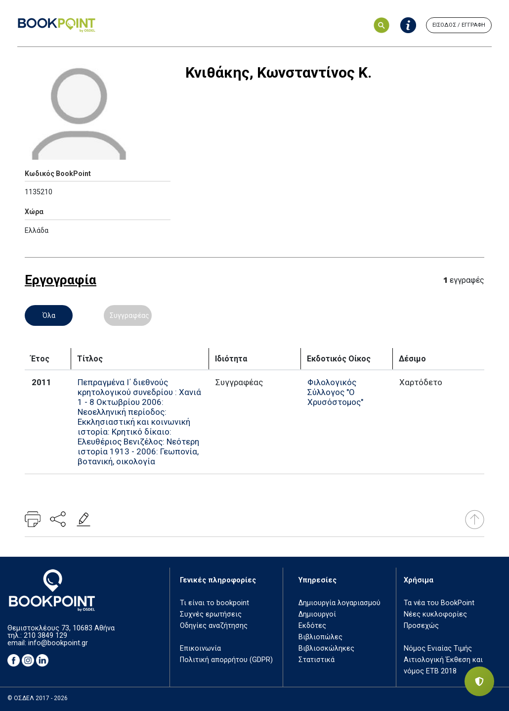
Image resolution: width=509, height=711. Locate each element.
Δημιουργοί (317, 614)
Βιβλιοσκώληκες (326, 648)
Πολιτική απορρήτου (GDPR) (226, 660)
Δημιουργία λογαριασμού (339, 603)
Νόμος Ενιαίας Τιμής (438, 648)
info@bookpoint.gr (58, 643)
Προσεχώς (421, 626)
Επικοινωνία (200, 648)
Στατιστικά (316, 660)
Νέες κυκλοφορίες (435, 614)
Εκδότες (312, 626)
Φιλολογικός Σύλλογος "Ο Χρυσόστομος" (335, 392)
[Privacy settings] (479, 681)
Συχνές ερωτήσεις (211, 614)
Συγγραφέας (129, 315)
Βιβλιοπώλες (320, 637)
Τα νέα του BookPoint (439, 603)
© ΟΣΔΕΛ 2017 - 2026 (37, 698)
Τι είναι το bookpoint (214, 603)
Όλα (48, 315)
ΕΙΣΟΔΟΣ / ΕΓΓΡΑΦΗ (458, 25)
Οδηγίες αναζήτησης (214, 626)
